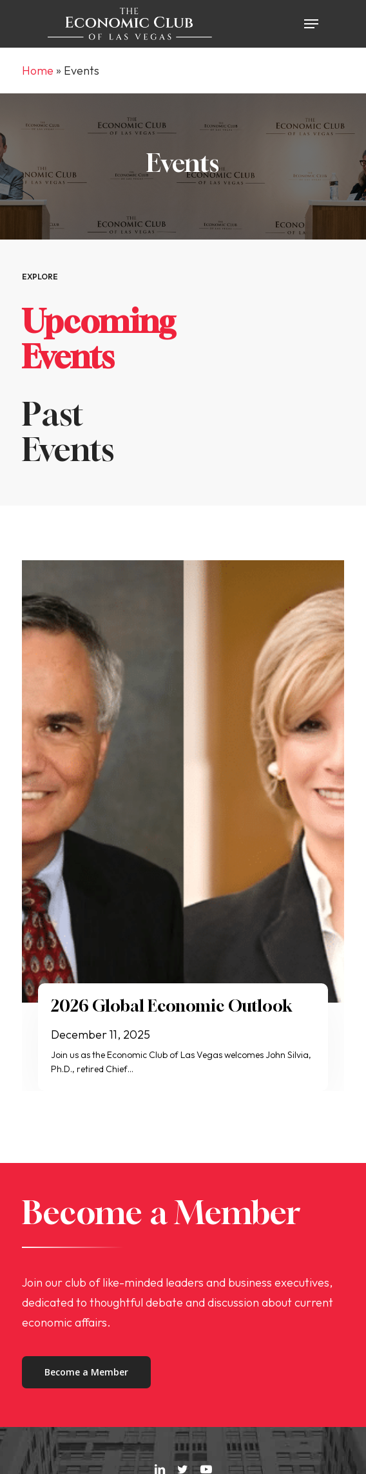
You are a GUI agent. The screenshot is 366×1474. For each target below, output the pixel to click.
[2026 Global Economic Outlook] (183, 781)
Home (37, 70)
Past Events (68, 431)
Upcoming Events (99, 338)
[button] (311, 23)
